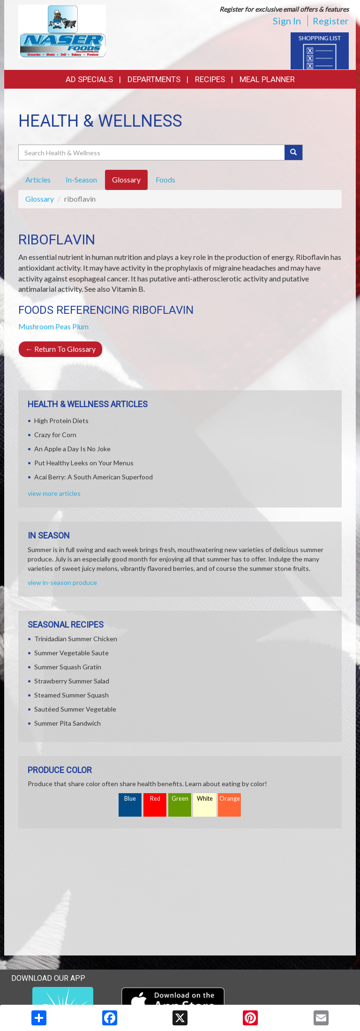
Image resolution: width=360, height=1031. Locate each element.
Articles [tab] (38, 179)
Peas (63, 326)
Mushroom (36, 326)
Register (331, 20)
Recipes (210, 79)
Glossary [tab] (126, 179)
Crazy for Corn (55, 435)
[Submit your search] (294, 152)
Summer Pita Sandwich (67, 723)
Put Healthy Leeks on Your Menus (84, 463)
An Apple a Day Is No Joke (72, 449)
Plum (80, 326)
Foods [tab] (165, 179)
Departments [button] (154, 79)
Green (180, 798)
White (205, 798)
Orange (229, 798)
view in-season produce (62, 582)
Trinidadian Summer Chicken (75, 639)
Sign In (287, 20)
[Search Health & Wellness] (152, 152)
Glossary (39, 198)
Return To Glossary (60, 348)
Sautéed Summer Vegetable (75, 709)
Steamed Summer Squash (71, 695)
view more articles (54, 493)
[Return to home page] (62, 31)
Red (155, 798)
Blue (130, 798)
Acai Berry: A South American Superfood (93, 477)
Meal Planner (267, 79)
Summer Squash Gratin (67, 667)
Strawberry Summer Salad (71, 681)
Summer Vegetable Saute (71, 653)
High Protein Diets (61, 421)
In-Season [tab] (81, 179)
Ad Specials (89, 79)
